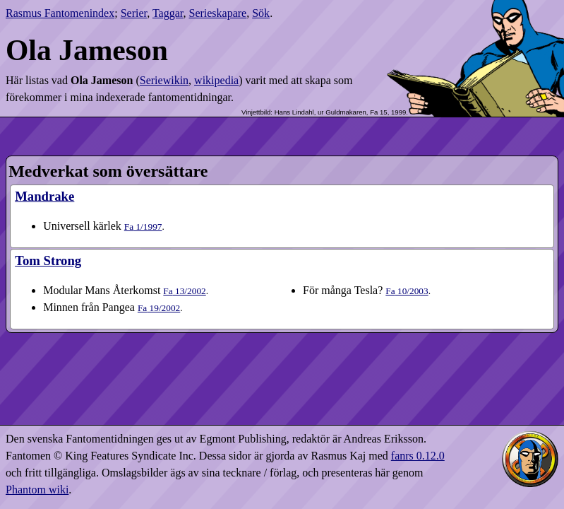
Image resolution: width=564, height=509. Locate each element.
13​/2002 (184, 291)
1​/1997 (143, 226)
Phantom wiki (37, 490)
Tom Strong (48, 260)
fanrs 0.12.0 (418, 456)
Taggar (168, 13)
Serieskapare (217, 13)
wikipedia (216, 80)
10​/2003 (406, 291)
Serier (134, 13)
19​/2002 (159, 308)
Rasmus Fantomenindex (60, 13)
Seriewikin (164, 80)
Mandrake (44, 196)
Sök (261, 13)
